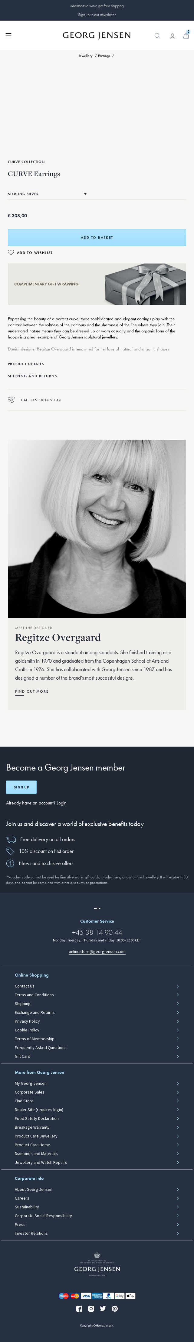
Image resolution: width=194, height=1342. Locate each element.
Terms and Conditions (34, 995)
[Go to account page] (172, 36)
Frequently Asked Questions (41, 1048)
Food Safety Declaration (37, 1119)
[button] (157, 39)
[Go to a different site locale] (97, 908)
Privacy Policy (27, 1021)
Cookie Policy (27, 1030)
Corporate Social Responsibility (43, 1216)
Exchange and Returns (35, 1013)
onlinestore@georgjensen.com (97, 951)
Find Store (24, 1101)
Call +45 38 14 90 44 (34, 400)
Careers (22, 1198)
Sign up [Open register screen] (21, 787)
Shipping (23, 1004)
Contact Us (25, 986)
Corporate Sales (29, 1092)
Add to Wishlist (35, 252)
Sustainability (27, 1207)
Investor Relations (31, 1233)
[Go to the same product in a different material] (47, 193)
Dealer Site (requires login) (39, 1110)
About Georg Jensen (33, 1189)
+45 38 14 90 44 (97, 932)
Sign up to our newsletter (97, 14)
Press (20, 1225)
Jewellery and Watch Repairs (41, 1163)
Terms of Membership (34, 1039)
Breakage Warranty (32, 1127)
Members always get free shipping (97, 5)
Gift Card (22, 1056)
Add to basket (97, 237)
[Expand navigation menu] (8, 35)
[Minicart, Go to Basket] (186, 36)
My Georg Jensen (31, 1083)
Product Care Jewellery (36, 1136)
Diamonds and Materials (36, 1154)
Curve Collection (26, 161)
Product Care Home (32, 1145)
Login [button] (62, 803)
